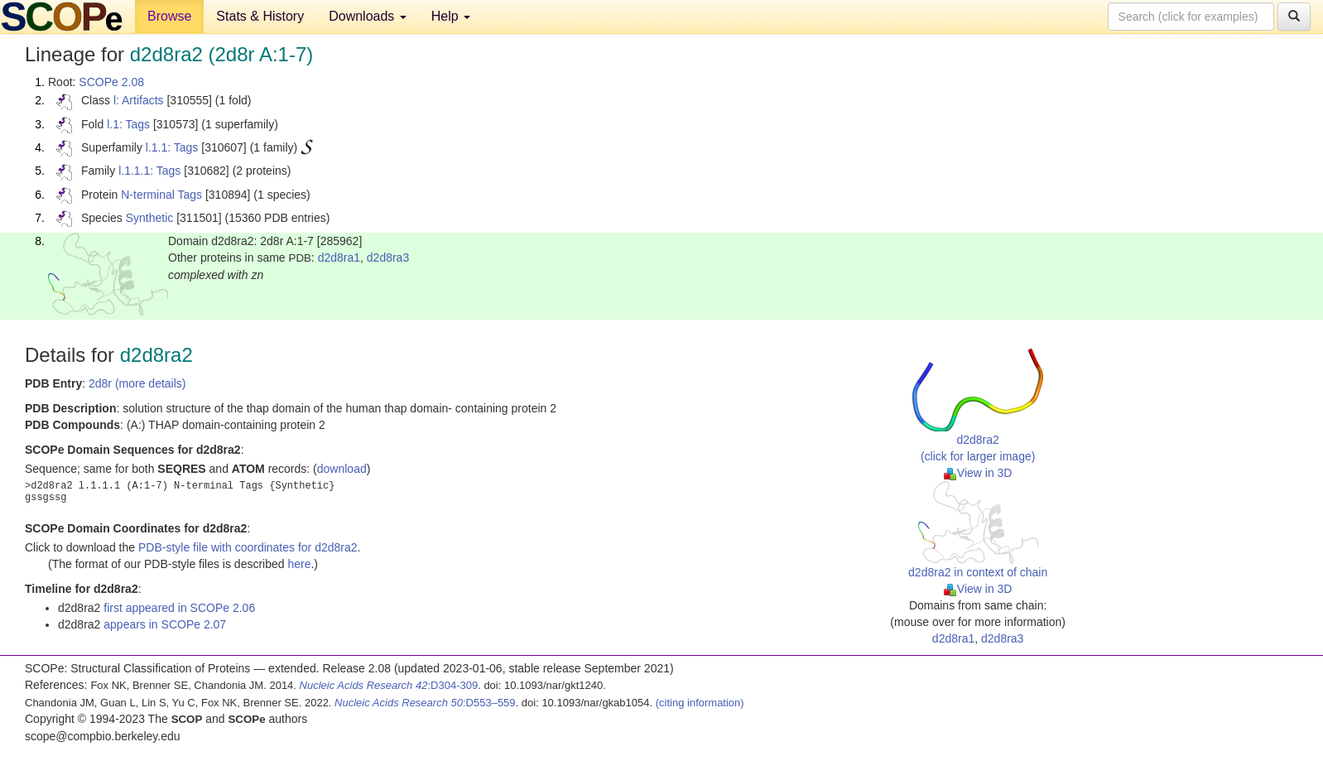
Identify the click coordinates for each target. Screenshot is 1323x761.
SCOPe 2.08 (111, 82)
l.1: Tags (128, 124)
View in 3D (978, 472)
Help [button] (450, 16)
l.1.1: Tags (172, 147)
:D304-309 (389, 685)
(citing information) (700, 702)
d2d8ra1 (339, 257)
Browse (169, 16)
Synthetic (150, 217)
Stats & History (260, 16)
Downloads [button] (368, 16)
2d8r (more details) (137, 383)
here (298, 564)
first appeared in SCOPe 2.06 (179, 607)
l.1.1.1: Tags (149, 170)
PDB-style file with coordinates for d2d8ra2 (248, 547)
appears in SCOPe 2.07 (164, 624)
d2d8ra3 (388, 257)
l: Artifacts (138, 100)
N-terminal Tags (161, 194)
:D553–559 (425, 702)
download (342, 468)
